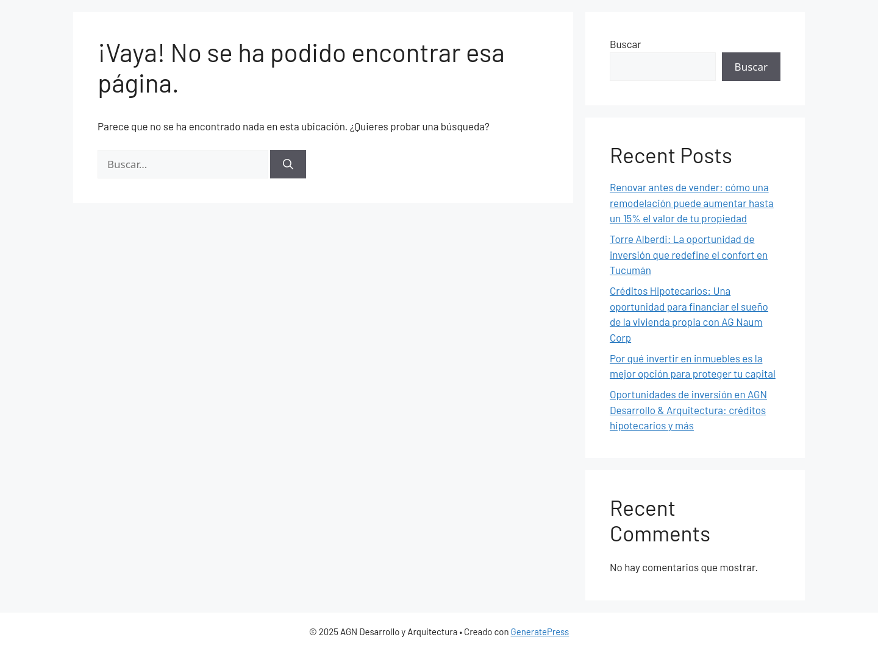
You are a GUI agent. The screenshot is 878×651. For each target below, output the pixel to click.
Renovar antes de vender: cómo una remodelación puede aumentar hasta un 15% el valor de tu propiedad (692, 202)
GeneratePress (540, 631)
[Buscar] (288, 164)
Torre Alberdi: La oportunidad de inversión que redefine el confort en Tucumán (689, 254)
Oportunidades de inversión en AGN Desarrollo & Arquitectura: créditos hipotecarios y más (688, 409)
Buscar (625, 44)
